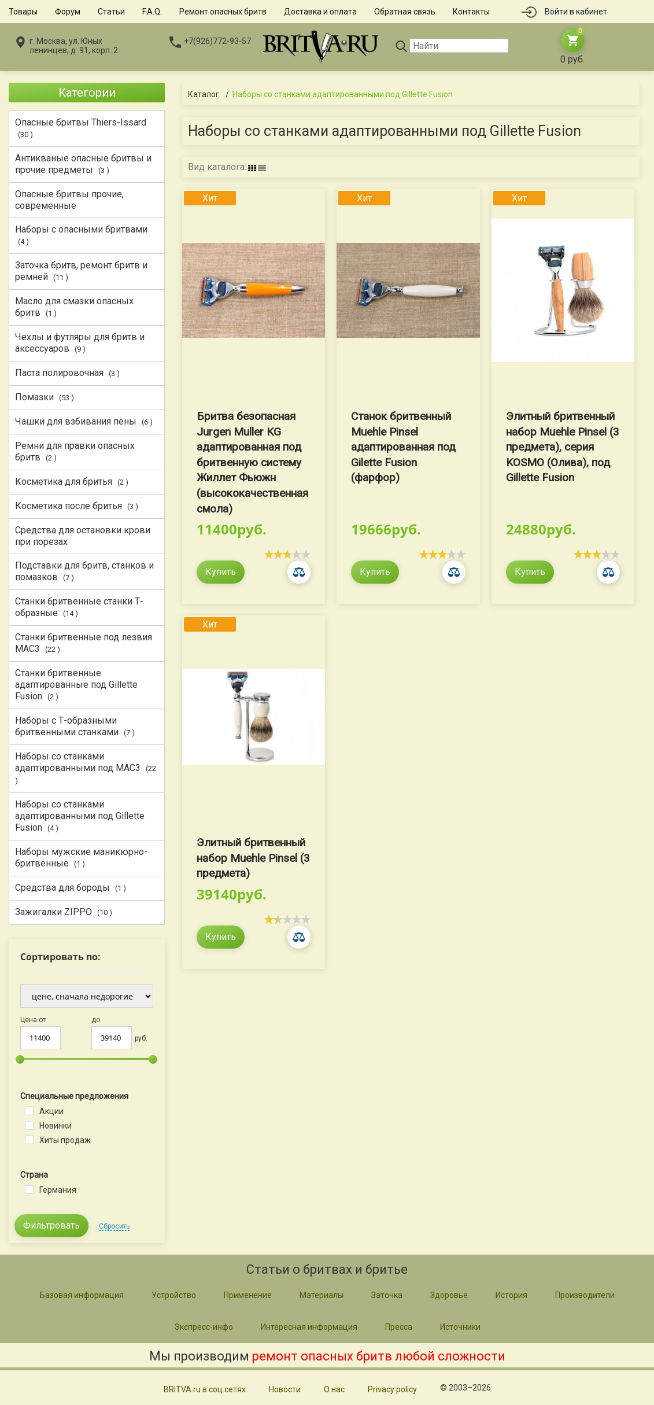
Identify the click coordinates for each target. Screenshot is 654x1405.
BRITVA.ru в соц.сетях (205, 1389)
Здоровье (449, 1295)
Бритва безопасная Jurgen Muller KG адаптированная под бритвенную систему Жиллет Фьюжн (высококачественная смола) (252, 462)
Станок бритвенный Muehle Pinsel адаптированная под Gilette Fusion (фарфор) (403, 447)
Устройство (174, 1295)
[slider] (287, 554)
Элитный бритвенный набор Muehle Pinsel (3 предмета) (253, 858)
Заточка (386, 1295)
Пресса (398, 1327)
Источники (460, 1327)
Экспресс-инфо (203, 1327)
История (511, 1295)
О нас (334, 1389)
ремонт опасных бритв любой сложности (378, 1356)
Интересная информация (309, 1327)
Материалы (321, 1295)
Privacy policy (392, 1389)
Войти (576, 11)
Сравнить (299, 572)
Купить (220, 571)
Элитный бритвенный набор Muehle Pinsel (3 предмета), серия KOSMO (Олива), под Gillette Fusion (562, 447)
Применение (248, 1295)
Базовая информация (82, 1295)
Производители (585, 1295)
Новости (285, 1389)
